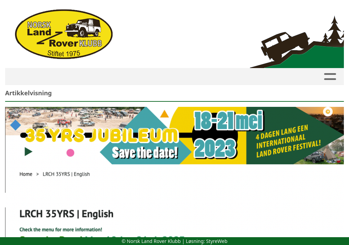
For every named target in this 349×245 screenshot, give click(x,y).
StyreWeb (217, 241)
